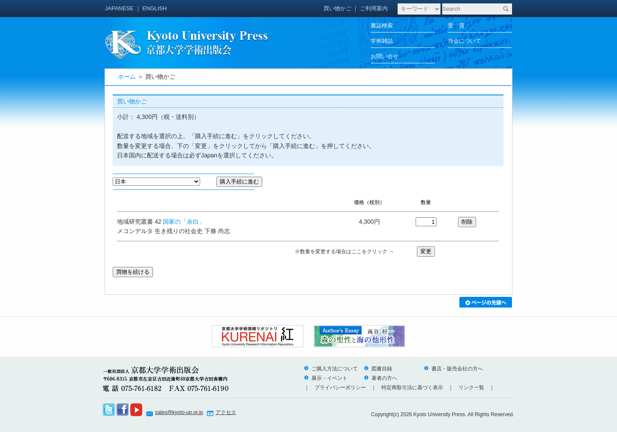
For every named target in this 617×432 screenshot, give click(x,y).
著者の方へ (380, 378)
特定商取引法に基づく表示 (412, 388)
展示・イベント (325, 378)
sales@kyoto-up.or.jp (179, 412)
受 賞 (456, 25)
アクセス (226, 412)
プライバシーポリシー (340, 388)
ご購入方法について (330, 369)
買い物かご (337, 8)
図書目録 (378, 369)
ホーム (127, 76)
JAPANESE (119, 8)
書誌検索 (382, 25)
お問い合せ (384, 56)
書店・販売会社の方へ (453, 369)
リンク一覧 (471, 388)
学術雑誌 (382, 41)
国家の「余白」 (184, 221)
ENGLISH (154, 8)
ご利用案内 (374, 8)
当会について (464, 41)
